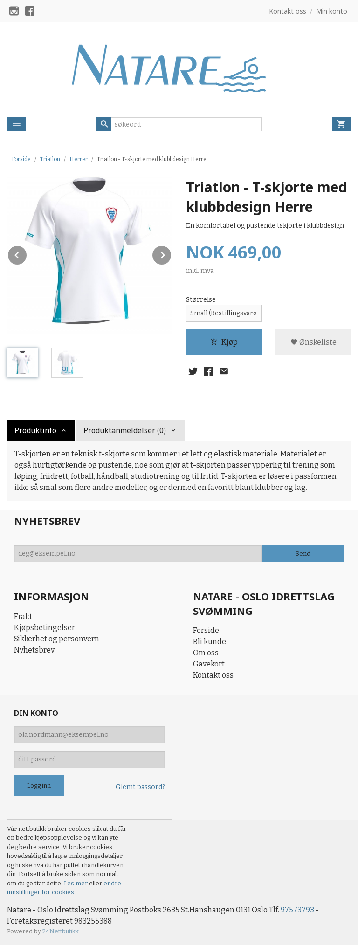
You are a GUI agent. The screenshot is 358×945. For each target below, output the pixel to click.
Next (171, 253)
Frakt (23, 616)
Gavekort (209, 663)
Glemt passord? (140, 787)
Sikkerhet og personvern (56, 638)
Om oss (206, 652)
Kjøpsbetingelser (44, 627)
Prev (27, 253)
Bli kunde (209, 641)
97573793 (297, 909)
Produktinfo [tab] (35, 430)
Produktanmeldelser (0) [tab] (124, 430)
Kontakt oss (213, 675)
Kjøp (224, 342)
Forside (21, 159)
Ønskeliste (313, 342)
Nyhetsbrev (34, 650)
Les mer (76, 883)
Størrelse (201, 300)
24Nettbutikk (60, 931)
